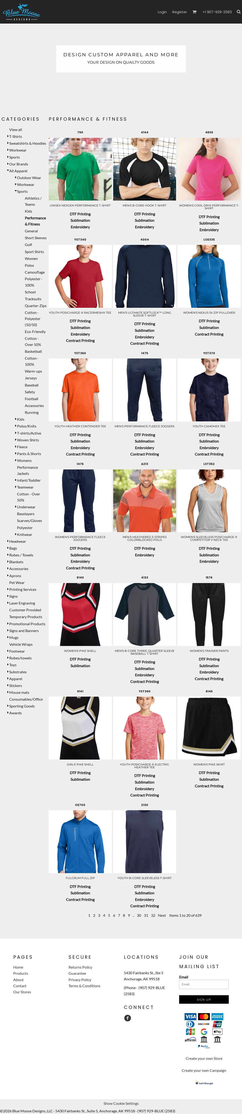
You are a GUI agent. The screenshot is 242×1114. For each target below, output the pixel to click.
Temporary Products (25, 616)
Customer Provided (25, 610)
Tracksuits (33, 298)
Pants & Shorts (29, 453)
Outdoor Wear (29, 177)
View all (15, 129)
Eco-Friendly (35, 331)
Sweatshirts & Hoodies (27, 143)
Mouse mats (19, 692)
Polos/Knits (26, 426)
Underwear (26, 507)
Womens (24, 460)
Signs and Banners (24, 630)
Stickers (15, 685)
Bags (13, 548)
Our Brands (18, 164)
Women (31, 258)
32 (153, 915)
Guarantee (77, 973)
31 (146, 915)
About (18, 979)
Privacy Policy (80, 979)
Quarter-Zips (36, 305)
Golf (28, 244)
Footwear (17, 651)
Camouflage (35, 272)
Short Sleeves (36, 237)
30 (139, 915)
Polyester (25, 527)
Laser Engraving (22, 603)
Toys (13, 664)
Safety (30, 392)
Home (18, 967)
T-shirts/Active (29, 433)
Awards (15, 713)
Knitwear (24, 534)
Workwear (17, 150)
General (31, 231)
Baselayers (26, 513)
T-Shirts (15, 136)
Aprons (15, 575)
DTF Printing (80, 214)
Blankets (16, 561)
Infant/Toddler (29, 480)
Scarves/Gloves (29, 520)
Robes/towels (20, 658)
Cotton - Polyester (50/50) (32, 318)
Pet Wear (17, 582)
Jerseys (31, 378)
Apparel (15, 678)
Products (20, 973)
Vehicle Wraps (21, 644)
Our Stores (22, 992)
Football (31, 398)
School (30, 292)
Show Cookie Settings (121, 1103)
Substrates (18, 672)
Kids (28, 211)
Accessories (34, 405)
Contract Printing (80, 340)
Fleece (22, 446)
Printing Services (22, 589)
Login (162, 11)
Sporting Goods (22, 706)
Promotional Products (27, 623)
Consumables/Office (26, 699)
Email (183, 977)
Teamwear (25, 487)
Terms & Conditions (84, 985)
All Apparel (18, 171)
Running (32, 412)
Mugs (13, 637)
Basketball (33, 351)
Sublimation (80, 220)
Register (179, 11)
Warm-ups (33, 371)
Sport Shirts (34, 251)
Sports (14, 157)
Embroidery (80, 227)
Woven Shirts (28, 440)
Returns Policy (80, 967)
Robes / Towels (21, 555)
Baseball (32, 385)
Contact (19, 985)
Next (162, 915)
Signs (13, 596)
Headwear (17, 541)
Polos (29, 265)
